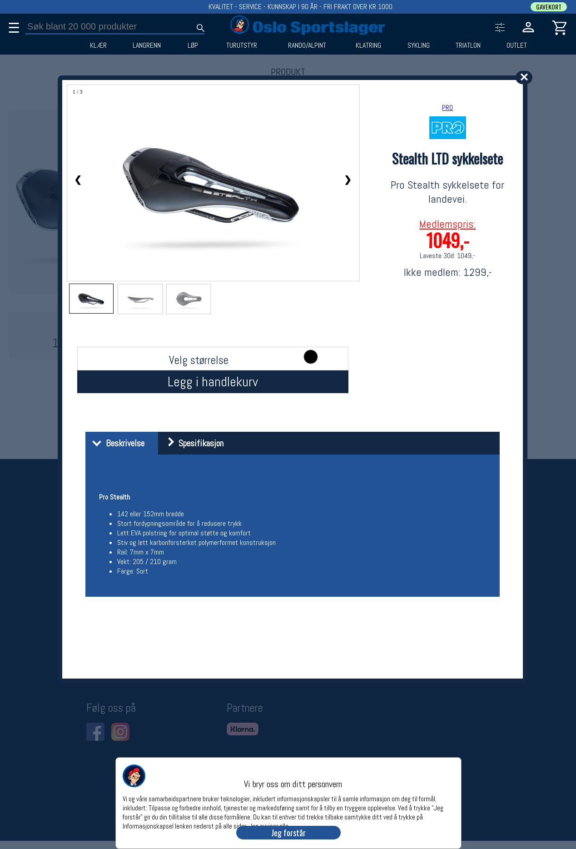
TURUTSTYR (241, 45)
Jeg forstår (288, 833)
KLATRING (368, 45)
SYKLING (418, 45)
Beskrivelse (116, 443)
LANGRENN (147, 45)
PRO (447, 107)
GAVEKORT (548, 6)
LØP (193, 45)
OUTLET (516, 45)
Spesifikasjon (191, 443)
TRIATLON (468, 45)
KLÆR (98, 45)
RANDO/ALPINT (307, 45)
